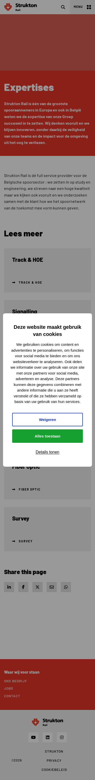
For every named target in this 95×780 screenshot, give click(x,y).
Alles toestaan (48, 436)
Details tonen (47, 452)
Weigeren (47, 419)
